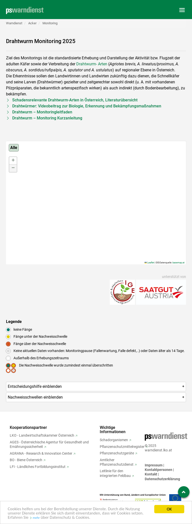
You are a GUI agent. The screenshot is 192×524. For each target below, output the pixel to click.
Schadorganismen (114, 440)
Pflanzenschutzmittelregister (122, 447)
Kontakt (151, 474)
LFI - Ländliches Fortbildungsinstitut (38, 467)
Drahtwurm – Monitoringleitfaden (42, 112)
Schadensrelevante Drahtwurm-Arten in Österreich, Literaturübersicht (75, 100)
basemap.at (178, 262)
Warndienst (14, 23)
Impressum (153, 465)
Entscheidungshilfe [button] (96, 386)
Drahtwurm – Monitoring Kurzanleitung (47, 118)
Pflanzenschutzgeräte (117, 453)
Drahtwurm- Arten (91, 64)
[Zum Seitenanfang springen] (184, 492)
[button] (13, 160)
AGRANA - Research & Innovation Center (41, 453)
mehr (36, 518)
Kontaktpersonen (158, 470)
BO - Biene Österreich (26, 460)
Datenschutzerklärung (162, 479)
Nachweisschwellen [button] (96, 397)
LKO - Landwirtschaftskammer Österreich (42, 435)
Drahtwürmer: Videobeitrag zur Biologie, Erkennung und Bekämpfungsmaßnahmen (86, 106)
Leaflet (149, 262)
